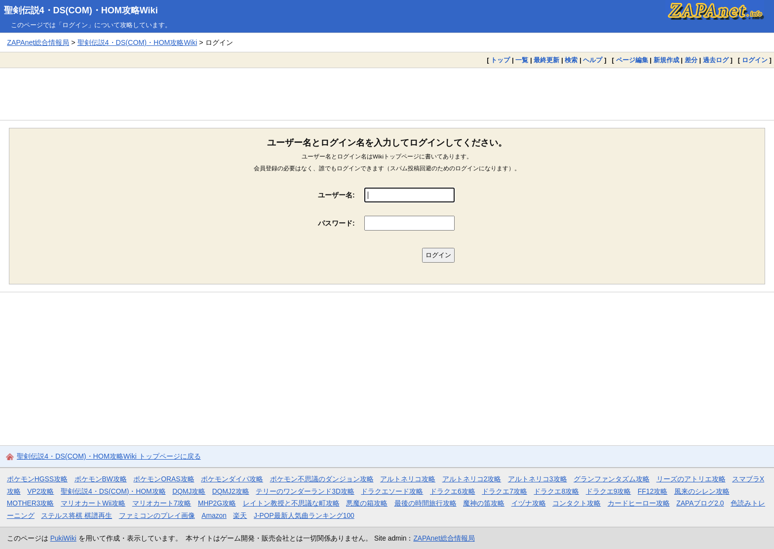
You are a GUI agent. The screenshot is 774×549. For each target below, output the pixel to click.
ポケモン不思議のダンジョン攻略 (322, 479)
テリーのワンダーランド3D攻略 (305, 491)
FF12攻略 (652, 491)
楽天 (240, 515)
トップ (500, 60)
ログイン (755, 60)
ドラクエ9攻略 (608, 491)
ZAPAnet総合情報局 (38, 42)
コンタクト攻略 (576, 503)
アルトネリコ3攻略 (537, 479)
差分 (691, 60)
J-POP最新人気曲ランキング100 (304, 515)
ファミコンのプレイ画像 (157, 515)
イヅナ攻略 (528, 503)
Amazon (214, 515)
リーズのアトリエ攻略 (691, 479)
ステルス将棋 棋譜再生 (76, 515)
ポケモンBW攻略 (101, 479)
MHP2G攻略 (217, 503)
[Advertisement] (387, 94)
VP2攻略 (40, 491)
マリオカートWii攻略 (93, 503)
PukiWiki (63, 538)
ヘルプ (592, 60)
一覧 (521, 60)
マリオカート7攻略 (162, 503)
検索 (571, 60)
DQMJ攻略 (188, 491)
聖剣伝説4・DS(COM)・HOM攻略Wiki (81, 10)
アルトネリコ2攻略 (472, 479)
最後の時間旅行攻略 (425, 503)
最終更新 (546, 60)
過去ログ (716, 60)
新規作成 (666, 60)
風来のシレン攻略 (702, 491)
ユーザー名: (336, 195)
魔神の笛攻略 (483, 503)
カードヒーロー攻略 (639, 503)
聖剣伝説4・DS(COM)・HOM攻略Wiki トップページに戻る (109, 456)
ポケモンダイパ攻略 (232, 479)
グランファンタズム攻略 (612, 479)
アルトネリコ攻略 (407, 479)
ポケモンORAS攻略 (163, 479)
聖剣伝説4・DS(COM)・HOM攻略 (113, 491)
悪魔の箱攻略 (366, 503)
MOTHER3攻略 (30, 503)
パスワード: (336, 223)
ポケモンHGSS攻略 (37, 479)
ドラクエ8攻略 (556, 491)
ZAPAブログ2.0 (700, 503)
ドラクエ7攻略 (504, 491)
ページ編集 (632, 60)
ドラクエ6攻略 (452, 491)
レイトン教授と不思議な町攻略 (291, 503)
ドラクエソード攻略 (392, 491)
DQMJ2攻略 (230, 491)
